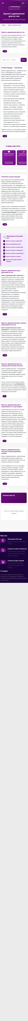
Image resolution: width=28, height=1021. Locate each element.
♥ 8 (4, 396)
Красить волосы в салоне (13, 256)
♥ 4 (4, 441)
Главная (3, 25)
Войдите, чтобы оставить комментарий (10, 499)
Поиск (23, 59)
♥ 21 (5, 51)
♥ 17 (5, 314)
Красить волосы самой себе (14, 241)
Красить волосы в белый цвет (14, 247)
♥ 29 (5, 224)
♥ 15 (5, 136)
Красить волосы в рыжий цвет (15, 253)
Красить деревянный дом (14, 25)
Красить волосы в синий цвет (14, 250)
